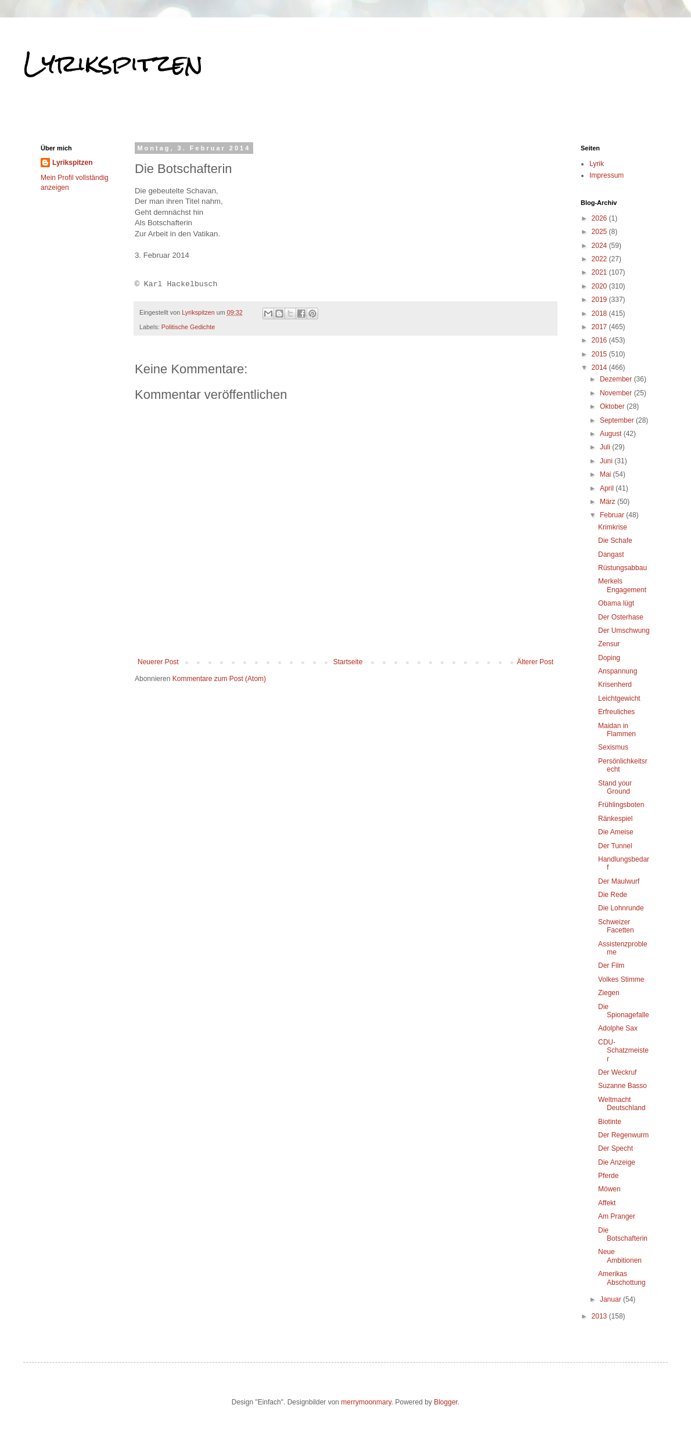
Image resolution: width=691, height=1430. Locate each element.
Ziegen (609, 993)
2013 (600, 1316)
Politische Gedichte (188, 326)
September (618, 420)
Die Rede (612, 895)
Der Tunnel (615, 846)
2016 (600, 340)
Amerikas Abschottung (622, 1278)
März (608, 502)
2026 (600, 218)
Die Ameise (616, 832)
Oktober (613, 406)
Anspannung (617, 671)
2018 (600, 313)
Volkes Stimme (621, 979)
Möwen (609, 1189)
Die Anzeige (616, 1162)
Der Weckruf (617, 1072)
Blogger (446, 1402)
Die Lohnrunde (621, 908)
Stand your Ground (615, 787)
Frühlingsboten (621, 805)
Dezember (617, 379)
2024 (600, 246)
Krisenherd (615, 684)
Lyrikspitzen (113, 63)
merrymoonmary (366, 1402)
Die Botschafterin (622, 1234)
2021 (600, 272)
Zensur (609, 644)
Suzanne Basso (622, 1086)
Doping (609, 658)
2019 (600, 300)
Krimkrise (612, 527)
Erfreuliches (616, 712)
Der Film (611, 965)
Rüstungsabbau (622, 568)
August (612, 434)
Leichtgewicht (619, 698)
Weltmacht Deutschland (622, 1104)
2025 (600, 232)
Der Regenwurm (623, 1135)
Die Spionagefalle (623, 1011)
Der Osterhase (620, 617)
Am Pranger (616, 1216)
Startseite (348, 662)
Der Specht (615, 1148)
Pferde (608, 1176)
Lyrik (596, 164)
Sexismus (613, 747)
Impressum (606, 175)
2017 (600, 327)
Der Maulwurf (618, 881)
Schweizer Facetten (616, 926)
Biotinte (609, 1122)
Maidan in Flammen (617, 730)
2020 (600, 286)
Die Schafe (615, 540)
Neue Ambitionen (620, 1256)
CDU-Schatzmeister (623, 1050)
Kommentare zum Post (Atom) (219, 679)
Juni (607, 461)
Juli (606, 447)
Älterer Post (535, 662)
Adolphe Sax (618, 1028)
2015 (600, 354)
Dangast (611, 554)
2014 (600, 367)
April (608, 488)
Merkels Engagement (622, 585)
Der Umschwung (624, 630)
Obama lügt (616, 603)
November (617, 393)
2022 (600, 259)
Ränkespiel (615, 819)
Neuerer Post (158, 662)
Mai (606, 474)
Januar (611, 1299)
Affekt (607, 1203)
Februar (613, 515)
